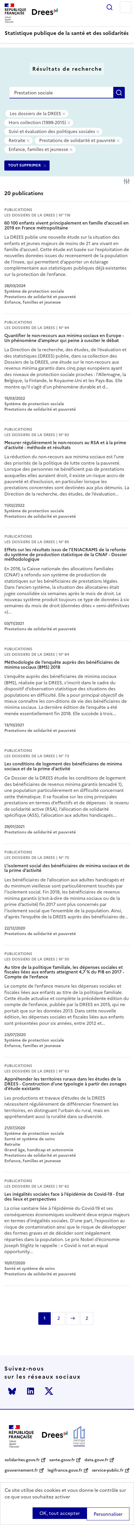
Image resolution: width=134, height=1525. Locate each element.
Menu (125, 7)
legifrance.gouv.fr (65, 1470)
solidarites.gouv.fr (22, 1460)
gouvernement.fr (21, 1470)
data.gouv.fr (96, 1460)
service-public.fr (108, 1470)
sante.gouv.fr (62, 1460)
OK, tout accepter (59, 1513)
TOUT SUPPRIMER (24, 165)
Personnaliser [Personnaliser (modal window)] (108, 1514)
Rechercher (109, 7)
